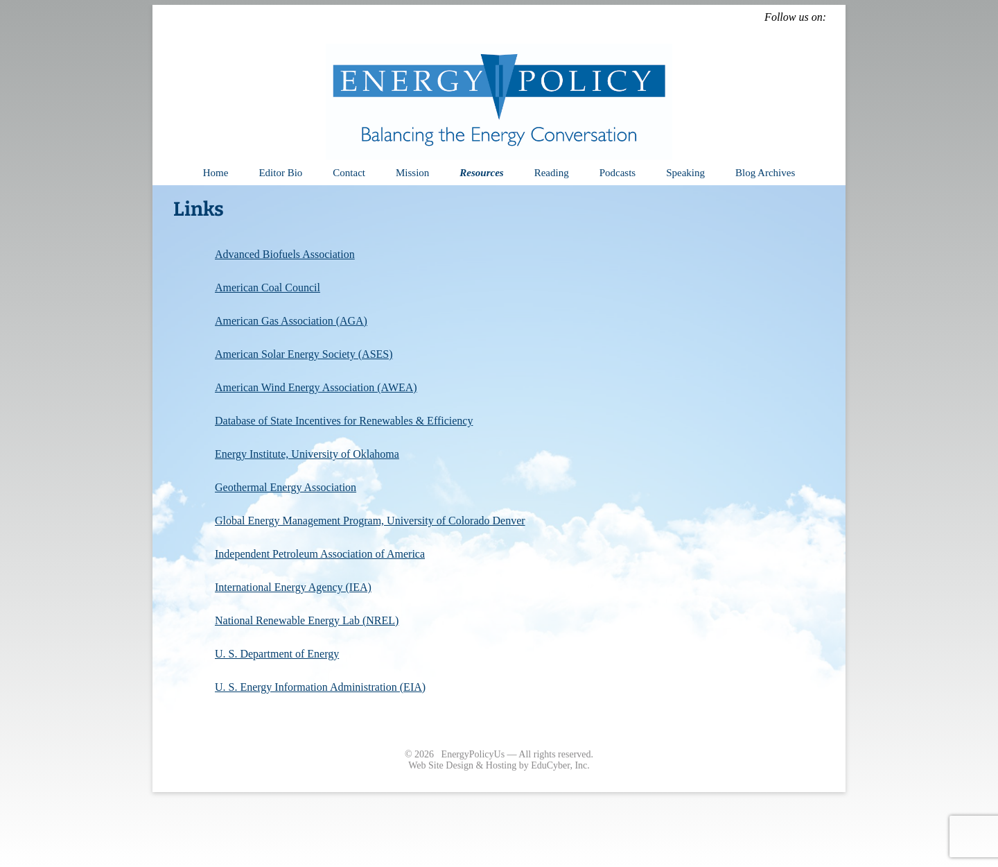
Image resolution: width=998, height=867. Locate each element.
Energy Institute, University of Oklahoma (307, 454)
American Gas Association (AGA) (291, 321)
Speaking (685, 172)
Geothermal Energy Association (285, 487)
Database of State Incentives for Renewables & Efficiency (344, 421)
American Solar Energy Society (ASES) (304, 354)
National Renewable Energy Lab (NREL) (307, 620)
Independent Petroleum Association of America (320, 554)
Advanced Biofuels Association (285, 254)
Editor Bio (280, 172)
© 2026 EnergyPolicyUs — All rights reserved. (499, 754)
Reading (551, 172)
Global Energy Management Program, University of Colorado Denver (370, 520)
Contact (349, 172)
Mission (412, 172)
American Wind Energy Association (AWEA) (316, 387)
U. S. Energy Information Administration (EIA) (320, 687)
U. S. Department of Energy (277, 654)
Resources (481, 172)
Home (216, 172)
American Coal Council (267, 287)
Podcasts (617, 172)
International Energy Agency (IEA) (293, 587)
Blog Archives (765, 172)
